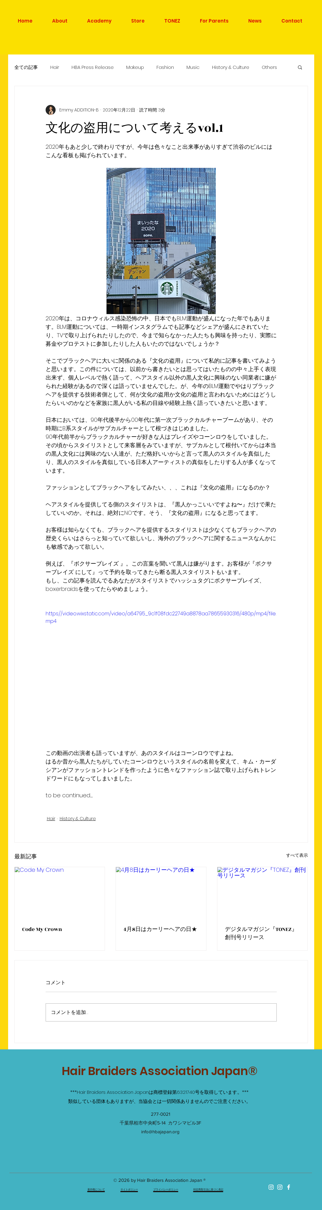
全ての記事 (26, 67)
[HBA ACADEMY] (279, 1187)
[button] (300, 67)
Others (269, 67)
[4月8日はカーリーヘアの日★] (161, 892)
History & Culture (230, 67)
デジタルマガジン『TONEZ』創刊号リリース (261, 933)
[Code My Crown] (60, 892)
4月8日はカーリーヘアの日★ (160, 929)
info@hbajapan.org (160, 1131)
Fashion (165, 67)
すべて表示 (297, 855)
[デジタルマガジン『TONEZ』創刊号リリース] (262, 892)
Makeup (135, 67)
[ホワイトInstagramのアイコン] (271, 1187)
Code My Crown (42, 929)
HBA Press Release (93, 67)
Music (193, 67)
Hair (54, 67)
